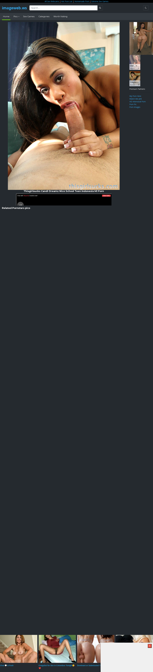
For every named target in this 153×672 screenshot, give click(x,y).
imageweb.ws (14, 7)
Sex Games (28, 16)
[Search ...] (63, 7)
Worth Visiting (60, 16)
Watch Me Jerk (135, 99)
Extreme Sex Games (99, 1)
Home (6, 16)
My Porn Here (135, 96)
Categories (44, 16)
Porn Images (134, 107)
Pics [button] (15, 16)
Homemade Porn (82, 1)
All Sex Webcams (52, 1)
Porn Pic (132, 104)
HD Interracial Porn (137, 101)
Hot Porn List (66, 1)
